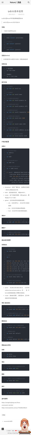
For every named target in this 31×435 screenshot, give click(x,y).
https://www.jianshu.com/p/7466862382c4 (14, 407)
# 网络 (3, 415)
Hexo (10, 433)
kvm (27, 421)
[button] (2, 2)
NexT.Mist (15, 433)
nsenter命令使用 (7, 421)
